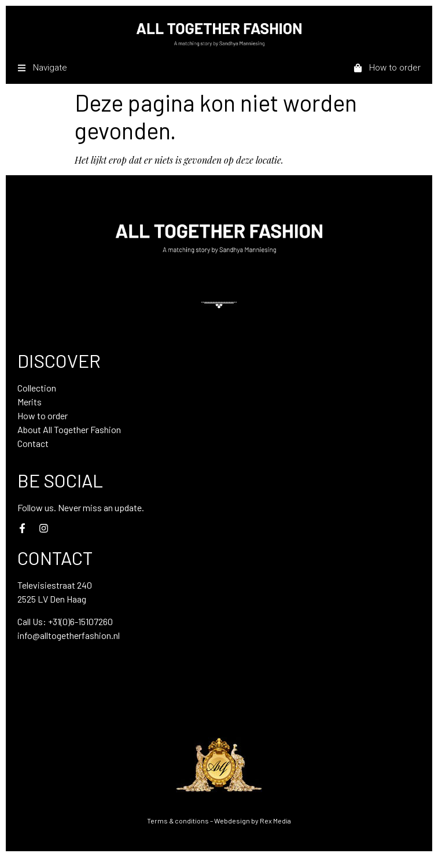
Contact (33, 443)
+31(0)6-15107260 (80, 621)
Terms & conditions (178, 821)
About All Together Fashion (69, 429)
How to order (42, 415)
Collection (36, 387)
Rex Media (275, 821)
